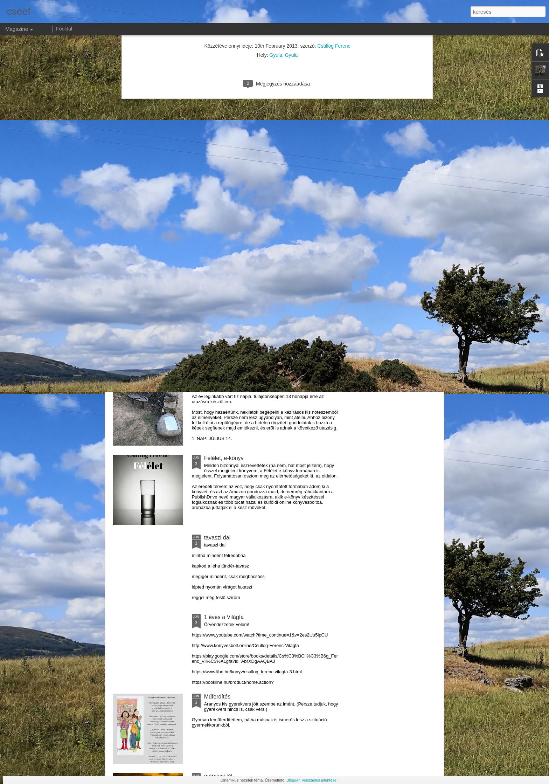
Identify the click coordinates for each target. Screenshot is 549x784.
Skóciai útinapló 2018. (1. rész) (242, 378)
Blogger (292, 780)
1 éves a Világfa (224, 617)
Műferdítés (217, 697)
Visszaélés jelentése (319, 780)
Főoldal (64, 29)
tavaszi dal (217, 538)
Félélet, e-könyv (224, 458)
